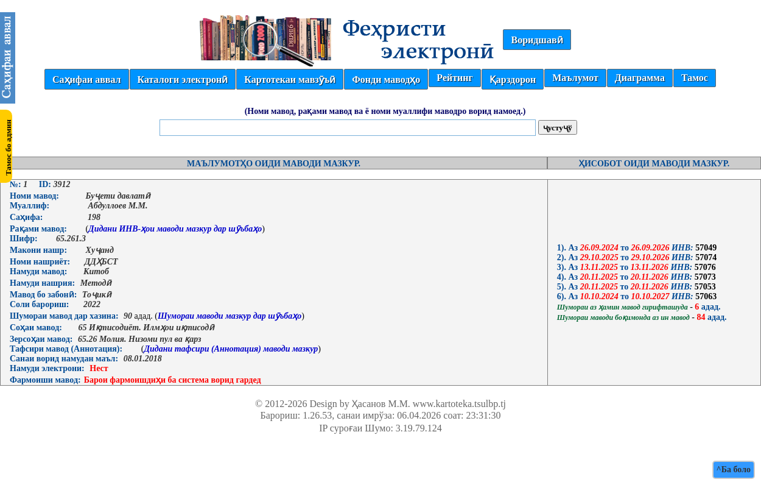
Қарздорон (512, 79)
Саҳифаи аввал (86, 79)
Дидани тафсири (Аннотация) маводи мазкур (231, 348)
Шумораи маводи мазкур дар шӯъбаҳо (229, 316)
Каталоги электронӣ (183, 79)
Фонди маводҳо (386, 79)
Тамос (694, 78)
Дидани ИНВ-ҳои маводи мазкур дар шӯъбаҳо (175, 228)
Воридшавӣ (537, 40)
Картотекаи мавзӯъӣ (289, 79)
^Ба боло (734, 469)
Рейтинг (454, 78)
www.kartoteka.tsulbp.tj (459, 404)
